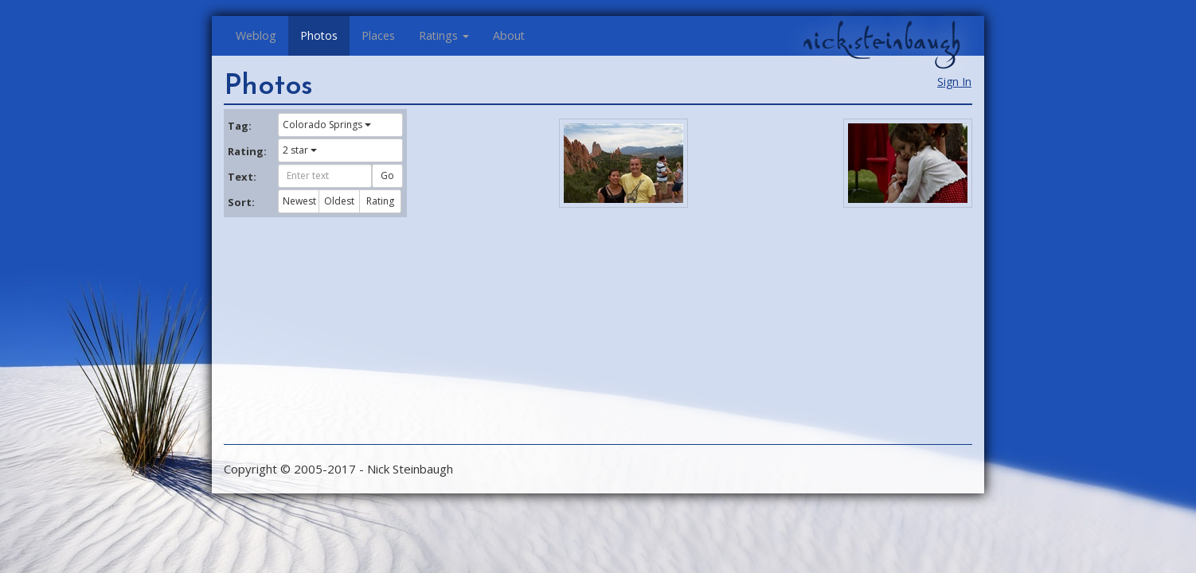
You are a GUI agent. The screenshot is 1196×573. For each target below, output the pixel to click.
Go (387, 175)
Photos (319, 35)
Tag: (240, 126)
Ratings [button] (444, 35)
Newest (299, 201)
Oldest (339, 201)
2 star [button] (300, 150)
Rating (380, 201)
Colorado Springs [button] (327, 124)
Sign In (954, 81)
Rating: (247, 151)
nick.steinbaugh (881, 40)
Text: (242, 177)
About (509, 35)
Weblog (256, 35)
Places (378, 35)
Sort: (241, 202)
